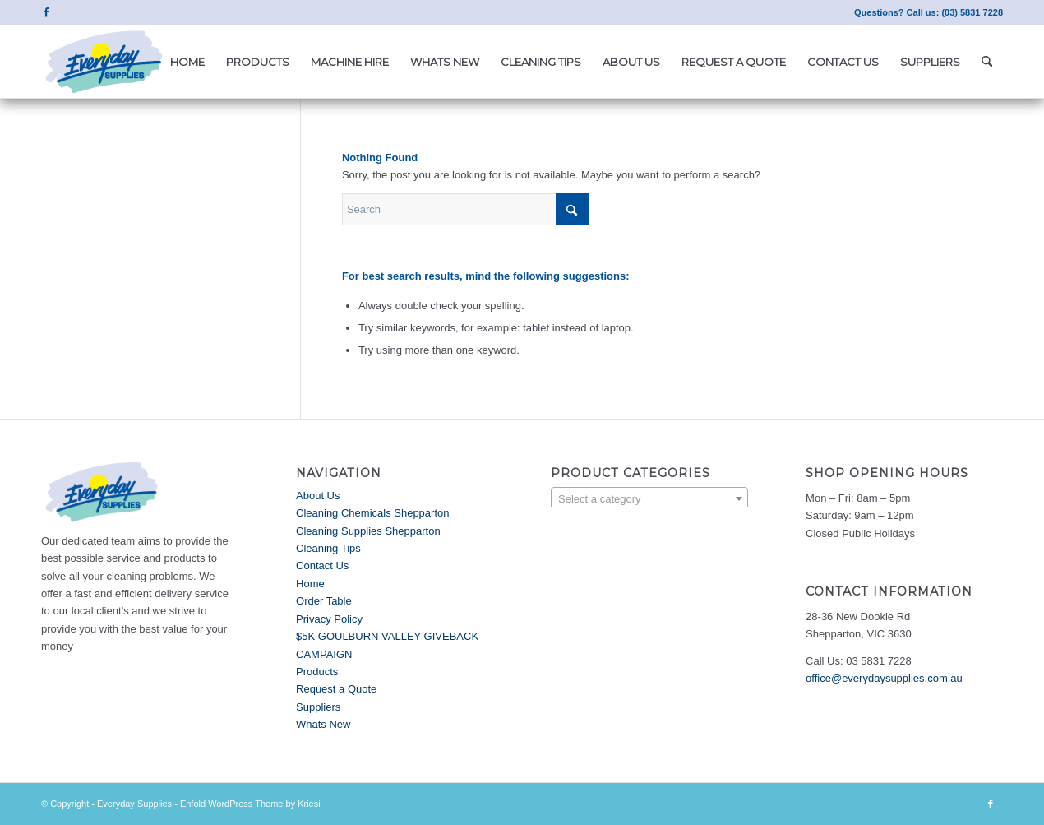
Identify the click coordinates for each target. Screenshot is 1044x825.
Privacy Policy (329, 619)
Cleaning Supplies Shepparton (368, 531)
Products (317, 671)
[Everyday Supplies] (105, 61)
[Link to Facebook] (46, 12)
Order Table (324, 601)
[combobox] (649, 498)
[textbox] (649, 499)
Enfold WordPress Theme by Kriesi (250, 804)
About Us (318, 495)
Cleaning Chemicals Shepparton (372, 513)
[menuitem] (187, 61)
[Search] (987, 61)
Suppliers (318, 707)
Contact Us (322, 565)
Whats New (323, 724)
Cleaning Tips (328, 548)
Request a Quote (336, 689)
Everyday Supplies (134, 804)
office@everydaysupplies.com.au (884, 678)
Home (310, 583)
